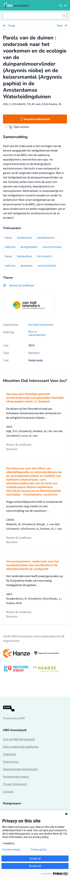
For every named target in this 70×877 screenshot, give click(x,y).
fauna (8, 237)
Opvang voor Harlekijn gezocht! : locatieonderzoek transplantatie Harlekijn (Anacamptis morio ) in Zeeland (35, 398)
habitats (10, 247)
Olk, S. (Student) (14, 104)
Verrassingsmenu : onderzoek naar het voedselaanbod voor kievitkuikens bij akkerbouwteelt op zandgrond (32, 565)
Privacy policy (39, 849)
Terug (11, 25)
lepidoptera (24, 237)
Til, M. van (33, 104)
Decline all (35, 865)
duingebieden (29, 247)
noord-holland (52, 247)
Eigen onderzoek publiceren (21, 746)
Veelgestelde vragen (16, 776)
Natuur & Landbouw (18, 444)
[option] (35, 662)
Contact (8, 791)
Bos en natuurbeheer (37, 333)
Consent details (11, 849)
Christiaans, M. (52, 104)
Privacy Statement (15, 784)
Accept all (35, 858)
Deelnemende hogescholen (20, 769)
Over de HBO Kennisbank (19, 739)
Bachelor (34, 352)
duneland (26, 265)
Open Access (11, 761)
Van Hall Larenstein (40, 324)
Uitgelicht (9, 754)
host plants (44, 256)
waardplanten (46, 237)
